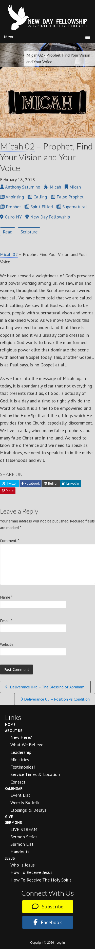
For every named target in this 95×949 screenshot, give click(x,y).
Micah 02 (17, 146)
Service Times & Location (35, 774)
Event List (20, 795)
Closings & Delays (28, 810)
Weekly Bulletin (25, 802)
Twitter (9, 483)
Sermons (13, 822)
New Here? (21, 737)
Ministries (19, 759)
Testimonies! (22, 767)
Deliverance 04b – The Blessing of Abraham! (45, 686)
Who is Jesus (22, 865)
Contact (17, 782)
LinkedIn (70, 483)
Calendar (14, 788)
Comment (9, 540)
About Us (13, 730)
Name (6, 597)
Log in (60, 942)
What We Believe (26, 745)
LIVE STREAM (23, 829)
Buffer (51, 483)
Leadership (20, 752)
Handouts (19, 852)
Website (6, 644)
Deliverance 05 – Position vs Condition (55, 699)
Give (9, 816)
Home (10, 724)
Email (6, 620)
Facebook (31, 483)
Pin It (7, 490)
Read (7, 232)
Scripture (29, 232)
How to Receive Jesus (31, 872)
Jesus (10, 858)
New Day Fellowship (47, 17)
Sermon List (21, 844)
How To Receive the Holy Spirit (40, 880)
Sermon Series (23, 837)
